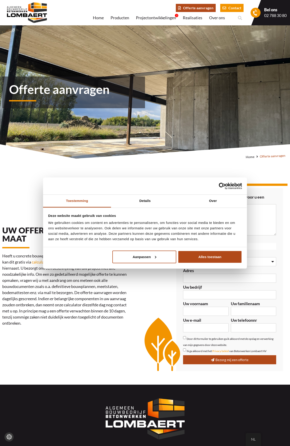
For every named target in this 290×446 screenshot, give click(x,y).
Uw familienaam (245, 304)
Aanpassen (144, 257)
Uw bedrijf (192, 287)
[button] (240, 18)
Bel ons (270, 9)
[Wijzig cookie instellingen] (9, 436)
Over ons (217, 17)
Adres (188, 271)
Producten (120, 17)
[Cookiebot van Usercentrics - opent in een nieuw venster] (222, 185)
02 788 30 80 (275, 15)
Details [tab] (145, 201)
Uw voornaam (195, 304)
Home (98, 17)
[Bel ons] (256, 13)
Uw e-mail (192, 320)
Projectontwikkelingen (157, 17)
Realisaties (192, 17)
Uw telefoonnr (244, 320)
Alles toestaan (210, 257)
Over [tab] (213, 201)
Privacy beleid (220, 351)
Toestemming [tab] (77, 201)
